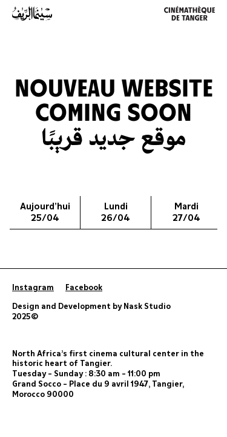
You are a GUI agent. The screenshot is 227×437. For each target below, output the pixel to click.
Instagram (33, 288)
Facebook (83, 288)
